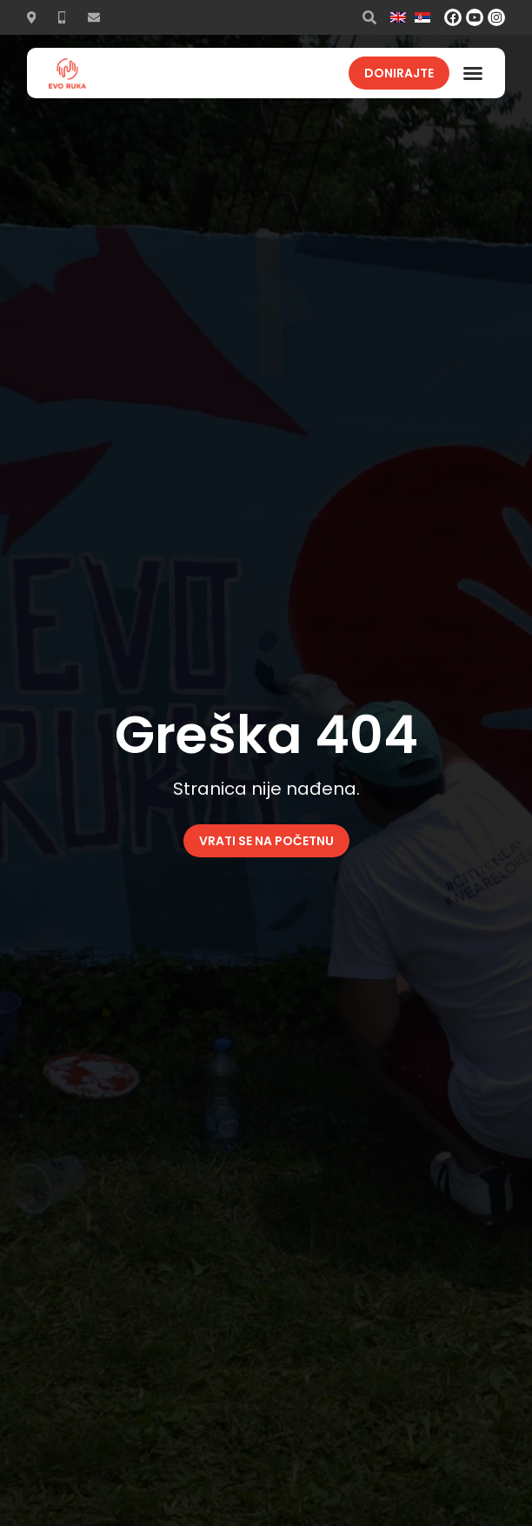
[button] (472, 73)
